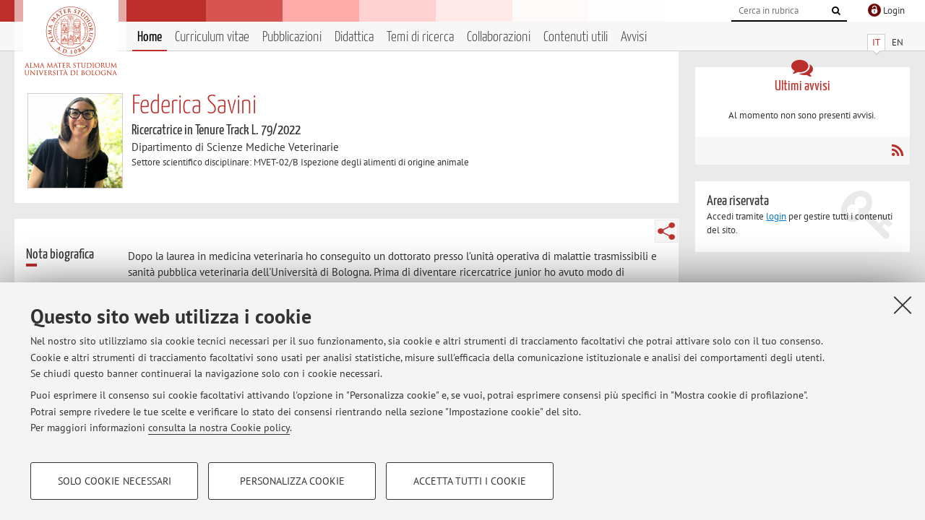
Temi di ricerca (420, 37)
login (776, 216)
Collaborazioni (498, 37)
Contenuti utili (575, 37)
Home (149, 37)
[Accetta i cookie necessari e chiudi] (902, 304)
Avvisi (634, 37)
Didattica (354, 37)
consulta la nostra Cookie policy (219, 427)
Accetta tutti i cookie (469, 481)
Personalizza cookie (292, 481)
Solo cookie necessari (114, 481)
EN (897, 42)
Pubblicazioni (292, 37)
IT (876, 42)
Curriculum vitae (212, 37)
